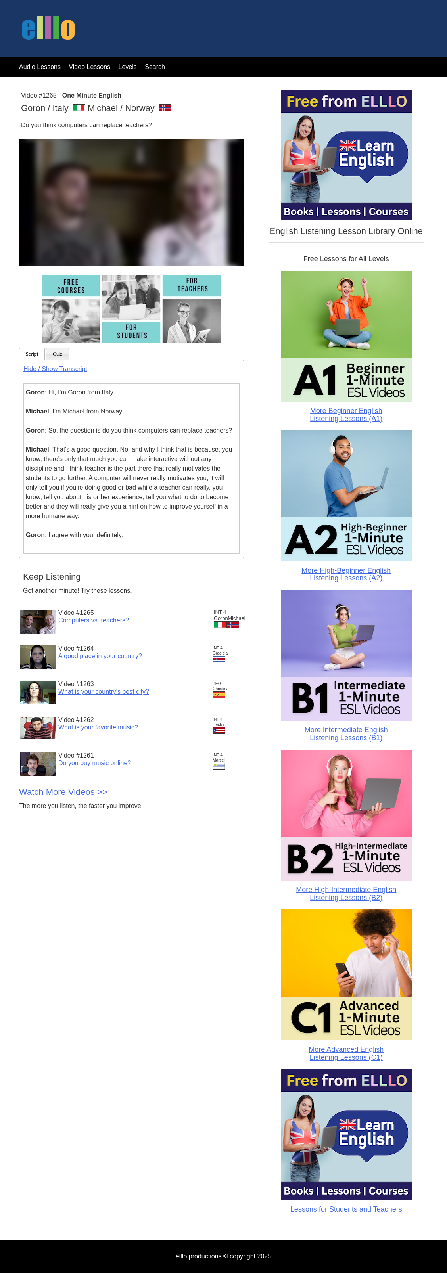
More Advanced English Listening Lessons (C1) (346, 1053)
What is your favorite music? (98, 727)
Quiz (57, 354)
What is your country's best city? (103, 691)
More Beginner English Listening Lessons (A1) (346, 415)
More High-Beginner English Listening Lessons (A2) (346, 574)
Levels (129, 66)
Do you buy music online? (94, 763)
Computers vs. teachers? (93, 620)
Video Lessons (89, 66)
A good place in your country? (100, 656)
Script (32, 354)
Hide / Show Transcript (55, 369)
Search (155, 66)
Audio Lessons (40, 66)
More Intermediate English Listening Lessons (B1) (346, 734)
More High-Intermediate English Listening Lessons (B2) (346, 894)
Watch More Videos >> (63, 792)
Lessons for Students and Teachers (346, 1209)
